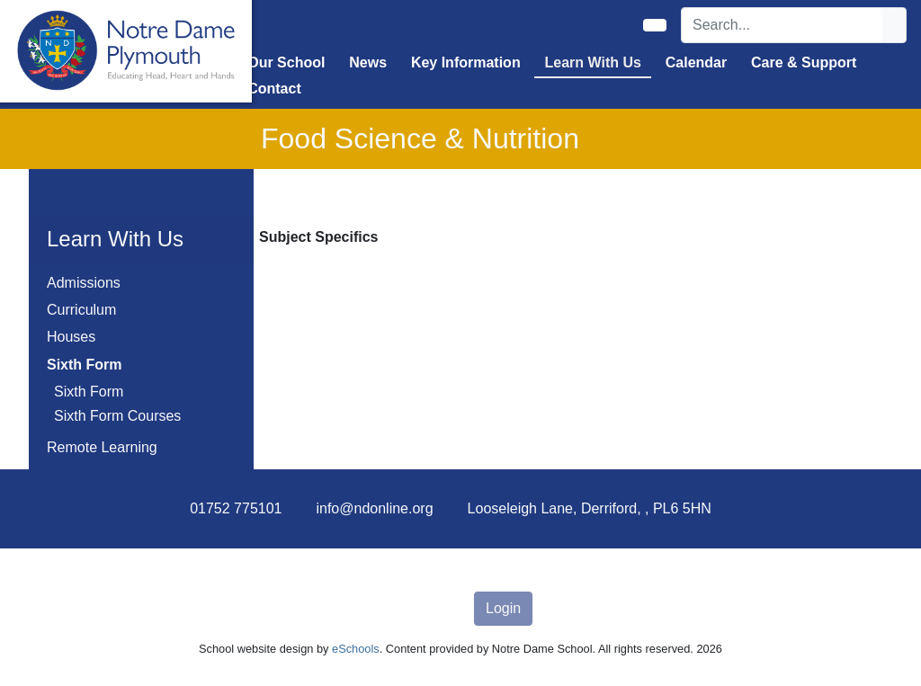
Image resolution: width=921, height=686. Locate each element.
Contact (274, 88)
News (368, 62)
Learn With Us (593, 62)
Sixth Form (88, 391)
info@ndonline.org (374, 508)
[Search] (782, 25)
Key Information (466, 62)
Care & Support (803, 62)
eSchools (356, 648)
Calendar (696, 62)
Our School (286, 62)
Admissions (84, 282)
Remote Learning (102, 447)
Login (503, 608)
